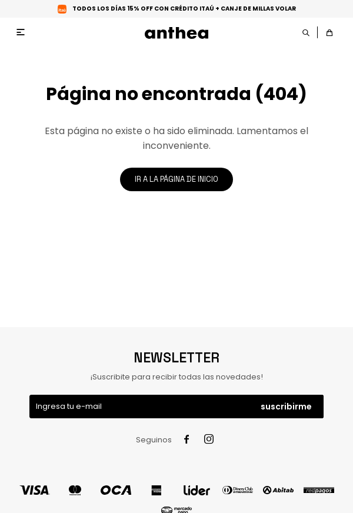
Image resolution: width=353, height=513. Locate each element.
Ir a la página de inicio (176, 179)
